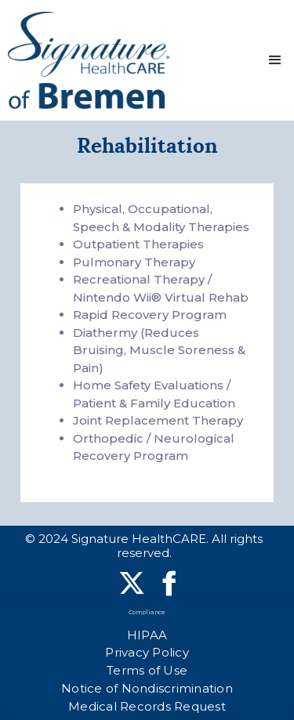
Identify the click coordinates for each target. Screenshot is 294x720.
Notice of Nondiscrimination (147, 688)
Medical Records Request (147, 706)
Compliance (147, 612)
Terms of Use (147, 670)
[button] (275, 60)
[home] (88, 60)
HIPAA (147, 635)
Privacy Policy (147, 652)
